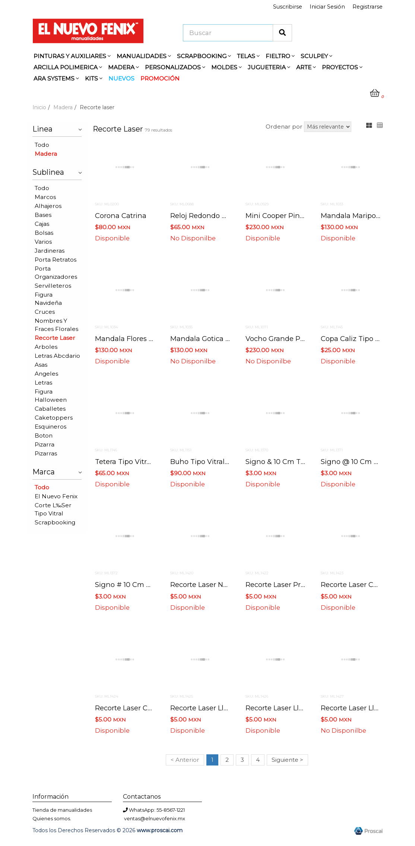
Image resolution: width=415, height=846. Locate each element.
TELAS (248, 56)
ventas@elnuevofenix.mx (154, 818)
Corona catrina (120, 215)
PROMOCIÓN (160, 78)
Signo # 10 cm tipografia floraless (153, 584)
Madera (63, 107)
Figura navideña (48, 298)
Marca (57, 471)
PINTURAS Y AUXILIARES (72, 56)
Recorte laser (55, 337)
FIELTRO (280, 56)
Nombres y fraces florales (56, 324)
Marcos (45, 197)
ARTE (306, 67)
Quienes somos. (51, 818)
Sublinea (57, 171)
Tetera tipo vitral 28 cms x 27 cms (154, 461)
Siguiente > (287, 759)
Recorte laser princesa (284, 584)
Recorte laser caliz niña (362, 584)
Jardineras (49, 250)
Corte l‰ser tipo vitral (53, 509)
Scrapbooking (55, 522)
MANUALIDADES (144, 56)
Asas (41, 364)
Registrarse (367, 6)
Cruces (45, 311)
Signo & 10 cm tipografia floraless (303, 461)
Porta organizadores (56, 272)
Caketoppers (54, 417)
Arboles (46, 346)
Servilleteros (53, 285)
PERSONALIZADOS (175, 67)
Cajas (42, 223)
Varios (43, 241)
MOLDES (226, 67)
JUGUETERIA (269, 67)
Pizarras (46, 453)
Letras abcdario (57, 355)
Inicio (39, 107)
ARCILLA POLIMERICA (68, 67)
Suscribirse (287, 6)
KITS (93, 78)
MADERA (123, 67)
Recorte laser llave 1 (205, 708)
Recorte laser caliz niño (136, 708)
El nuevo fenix (56, 496)
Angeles (46, 373)
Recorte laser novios (205, 584)
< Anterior (185, 759)
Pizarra (44, 444)
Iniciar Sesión (327, 6)
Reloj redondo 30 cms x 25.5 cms (228, 215)
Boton (44, 435)
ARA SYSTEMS (56, 78)
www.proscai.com (160, 830)
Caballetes (50, 408)
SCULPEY (316, 56)
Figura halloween (51, 395)
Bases (43, 214)
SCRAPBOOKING (204, 56)
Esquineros (50, 426)
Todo (42, 144)
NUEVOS (121, 78)
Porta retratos (55, 259)
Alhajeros (48, 205)
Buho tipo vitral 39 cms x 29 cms (227, 461)
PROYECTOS (342, 67)
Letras (43, 382)
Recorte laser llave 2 (281, 708)
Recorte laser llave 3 (356, 708)
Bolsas (44, 232)
